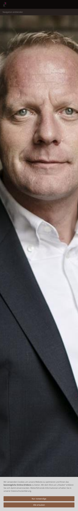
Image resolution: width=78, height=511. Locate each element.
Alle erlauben (39, 505)
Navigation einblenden (13, 12)
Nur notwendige (39, 498)
